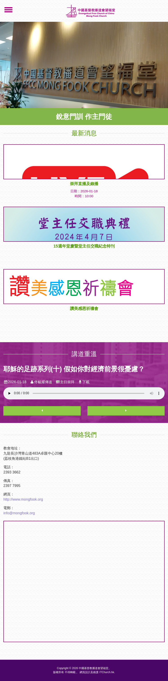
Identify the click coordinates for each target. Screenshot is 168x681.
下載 (84, 382)
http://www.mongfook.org (23, 499)
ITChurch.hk (106, 672)
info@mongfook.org (19, 513)
